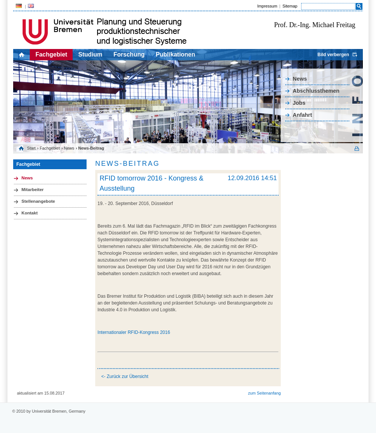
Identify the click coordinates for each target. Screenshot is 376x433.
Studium (90, 54)
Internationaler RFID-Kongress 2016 (133, 332)
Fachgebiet (51, 54)
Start (31, 148)
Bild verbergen (333, 54)
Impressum (267, 6)
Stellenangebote (38, 201)
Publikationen (175, 54)
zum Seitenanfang (264, 393)
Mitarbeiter (32, 189)
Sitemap (289, 6)
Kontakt (29, 213)
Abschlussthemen (316, 91)
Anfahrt (302, 115)
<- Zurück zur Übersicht (124, 376)
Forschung (129, 54)
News (300, 79)
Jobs (299, 103)
